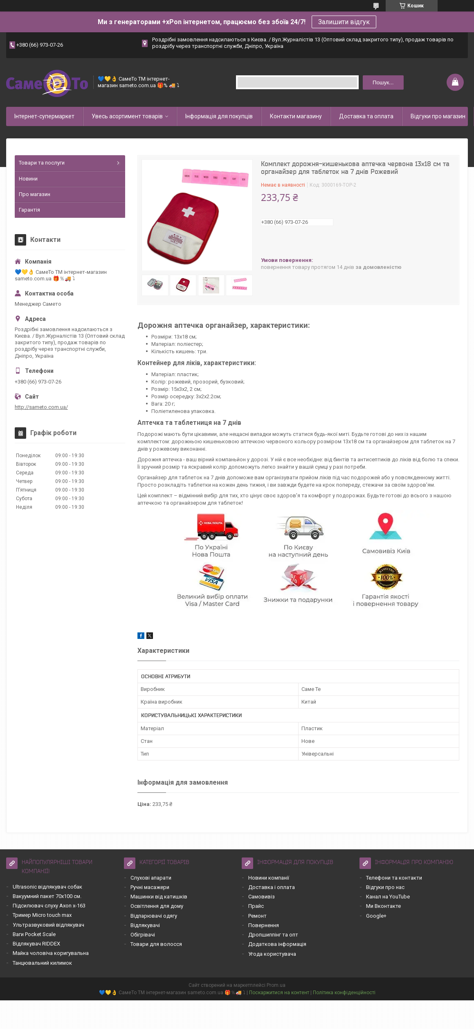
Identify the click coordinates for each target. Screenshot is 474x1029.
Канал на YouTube (388, 897)
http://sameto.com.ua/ (41, 407)
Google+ (376, 916)
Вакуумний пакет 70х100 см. (47, 896)
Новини (28, 179)
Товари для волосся (156, 944)
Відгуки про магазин (438, 116)
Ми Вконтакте (383, 906)
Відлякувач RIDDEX (36, 944)
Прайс (256, 906)
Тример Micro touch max (42, 915)
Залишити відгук (344, 22)
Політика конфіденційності (344, 992)
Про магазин (34, 194)
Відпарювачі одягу (153, 916)
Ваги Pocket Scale (34, 934)
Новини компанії (268, 878)
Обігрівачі (142, 935)
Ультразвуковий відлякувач (48, 925)
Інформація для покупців (219, 116)
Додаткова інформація (277, 944)
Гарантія (29, 210)
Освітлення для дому (156, 906)
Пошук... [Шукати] (383, 82)
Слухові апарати (150, 878)
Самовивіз (261, 897)
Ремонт (257, 916)
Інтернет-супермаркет (44, 116)
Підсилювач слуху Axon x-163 (49, 906)
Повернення (263, 925)
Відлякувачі (145, 925)
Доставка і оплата (271, 887)
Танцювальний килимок (42, 963)
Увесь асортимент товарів (127, 116)
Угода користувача (272, 954)
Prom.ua (276, 985)
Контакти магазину (296, 116)
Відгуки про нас (385, 887)
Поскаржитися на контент (279, 992)
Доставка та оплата (366, 116)
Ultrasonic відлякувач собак (47, 887)
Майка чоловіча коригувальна (51, 953)
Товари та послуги (42, 163)
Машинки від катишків (158, 897)
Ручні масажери (149, 887)
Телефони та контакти (394, 878)
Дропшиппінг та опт (273, 935)
